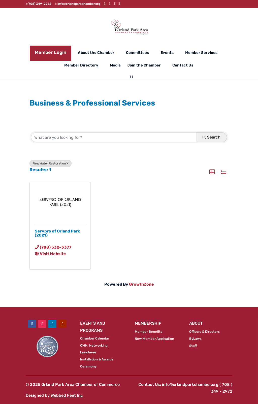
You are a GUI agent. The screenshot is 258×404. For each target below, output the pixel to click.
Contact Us (182, 65)
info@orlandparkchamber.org (190, 384)
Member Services (201, 53)
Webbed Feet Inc (67, 395)
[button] (212, 172)
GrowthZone (141, 284)
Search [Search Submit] (211, 137)
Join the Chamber (144, 65)
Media (115, 65)
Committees (137, 53)
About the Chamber (96, 53)
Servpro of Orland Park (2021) (57, 233)
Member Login (50, 52)
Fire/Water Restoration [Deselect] (51, 163)
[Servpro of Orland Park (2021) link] (60, 202)
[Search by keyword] (113, 137)
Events (167, 53)
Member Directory (81, 65)
